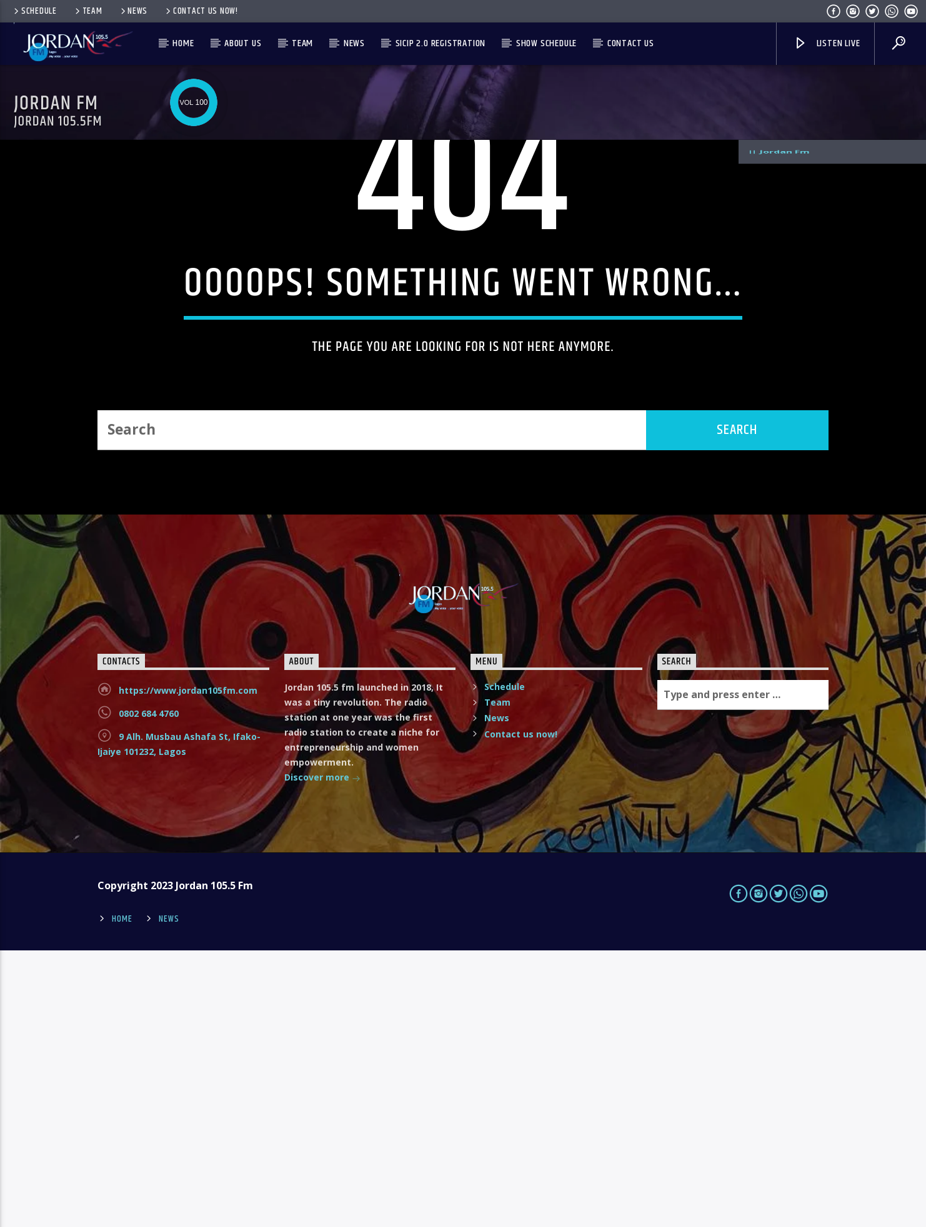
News (133, 11)
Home (183, 43)
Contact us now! (201, 11)
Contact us (630, 43)
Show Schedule (546, 43)
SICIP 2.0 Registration (441, 43)
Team (87, 11)
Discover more (322, 1055)
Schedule (34, 11)
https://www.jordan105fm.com (188, 967)
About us (242, 43)
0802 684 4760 (149, 990)
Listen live (827, 43)
